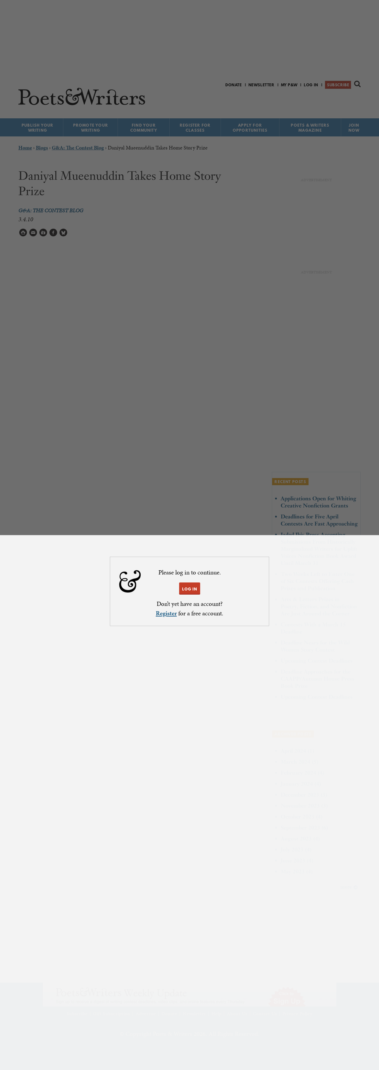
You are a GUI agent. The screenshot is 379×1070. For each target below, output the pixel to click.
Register (166, 613)
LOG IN (189, 589)
